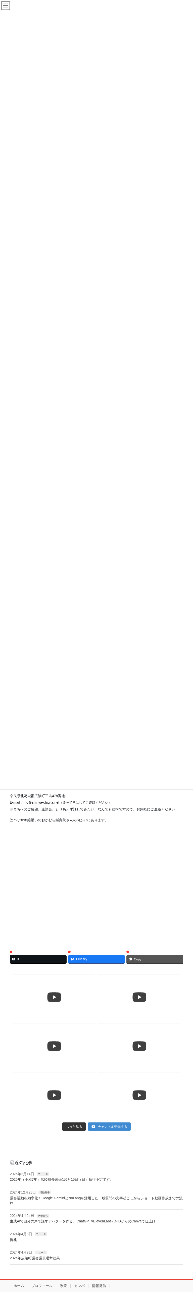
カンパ (79, 1286)
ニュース (43, 1174)
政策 (63, 1286)
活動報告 (45, 1192)
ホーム (19, 1286)
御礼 (13, 1240)
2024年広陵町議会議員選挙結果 (35, 1258)
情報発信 (99, 1286)
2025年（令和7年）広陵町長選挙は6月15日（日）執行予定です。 (61, 1179)
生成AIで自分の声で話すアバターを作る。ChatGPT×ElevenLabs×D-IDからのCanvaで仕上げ (83, 1221)
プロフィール (42, 1286)
